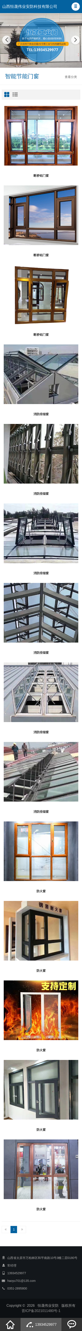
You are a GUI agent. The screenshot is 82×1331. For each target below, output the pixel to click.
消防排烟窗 (41, 414)
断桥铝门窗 (41, 175)
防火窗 (41, 891)
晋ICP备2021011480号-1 (41, 1311)
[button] (76, 6)
